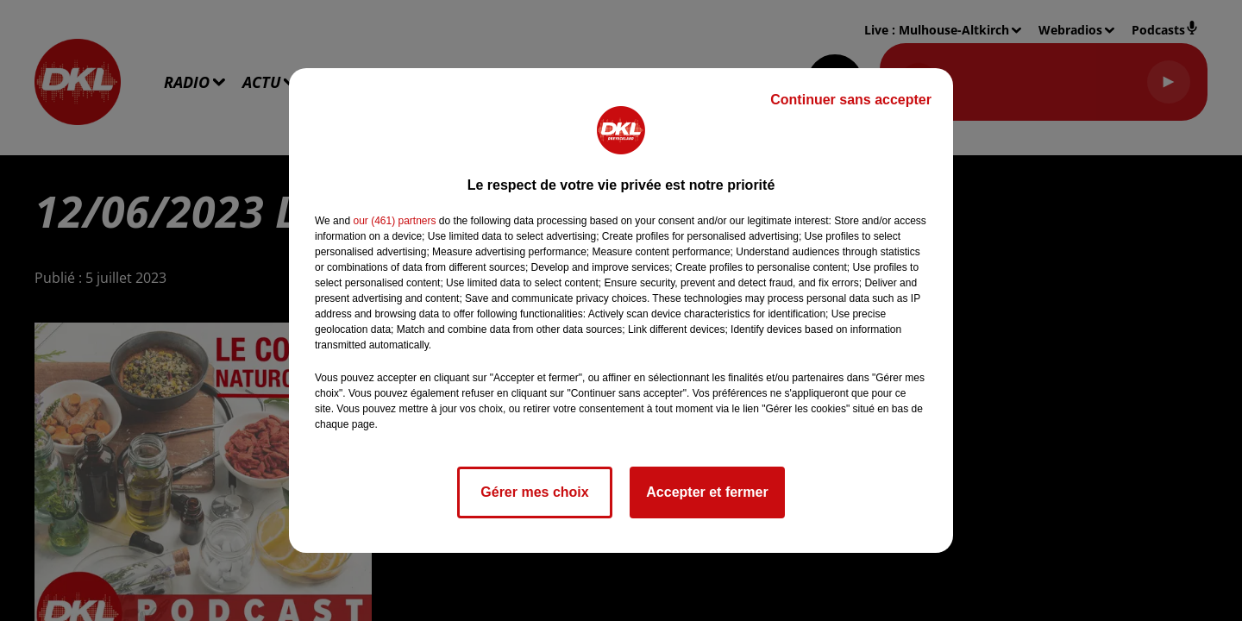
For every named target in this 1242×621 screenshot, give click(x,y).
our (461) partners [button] (394, 221)
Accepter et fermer (707, 492)
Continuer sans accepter (851, 99)
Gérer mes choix (534, 492)
